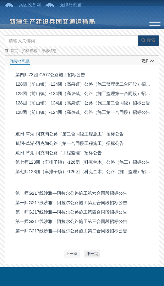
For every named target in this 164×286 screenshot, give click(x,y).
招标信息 (49, 51)
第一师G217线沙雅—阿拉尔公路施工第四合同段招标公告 (71, 211)
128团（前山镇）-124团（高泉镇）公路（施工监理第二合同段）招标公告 (87, 84)
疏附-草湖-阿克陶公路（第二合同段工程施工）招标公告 (69, 133)
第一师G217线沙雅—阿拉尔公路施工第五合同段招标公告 (71, 202)
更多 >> (147, 61)
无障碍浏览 (71, 4)
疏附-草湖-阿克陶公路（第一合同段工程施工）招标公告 (69, 143)
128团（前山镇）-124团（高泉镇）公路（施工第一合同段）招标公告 (82, 112)
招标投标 (29, 51)
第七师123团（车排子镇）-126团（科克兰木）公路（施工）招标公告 (82, 162)
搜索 (148, 40)
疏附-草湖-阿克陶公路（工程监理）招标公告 (58, 152)
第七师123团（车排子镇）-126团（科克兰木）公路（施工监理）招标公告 (87, 171)
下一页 (92, 254)
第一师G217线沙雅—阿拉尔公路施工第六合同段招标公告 (71, 193)
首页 (14, 51)
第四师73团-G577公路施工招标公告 (50, 74)
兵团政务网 (30, 4)
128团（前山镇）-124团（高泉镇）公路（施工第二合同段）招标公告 (82, 102)
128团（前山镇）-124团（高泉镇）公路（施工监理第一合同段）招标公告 (87, 93)
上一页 (71, 254)
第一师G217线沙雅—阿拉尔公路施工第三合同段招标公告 (71, 221)
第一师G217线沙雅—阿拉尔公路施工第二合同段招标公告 (71, 230)
